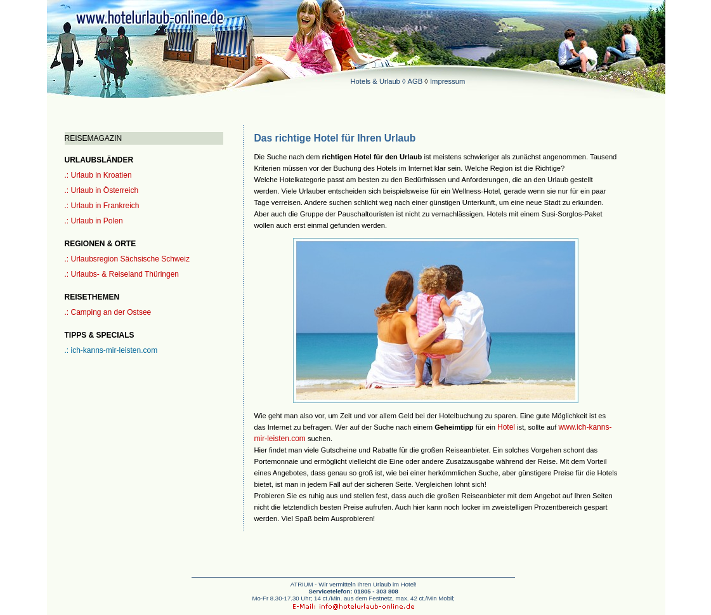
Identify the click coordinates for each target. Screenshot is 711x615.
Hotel (506, 427)
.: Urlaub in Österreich (102, 190)
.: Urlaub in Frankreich (102, 205)
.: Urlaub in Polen (94, 220)
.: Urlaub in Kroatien (98, 175)
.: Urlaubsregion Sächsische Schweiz (127, 259)
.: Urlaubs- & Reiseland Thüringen (122, 274)
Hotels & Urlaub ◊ (379, 81)
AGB (415, 81)
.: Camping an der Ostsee (108, 312)
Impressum (447, 81)
